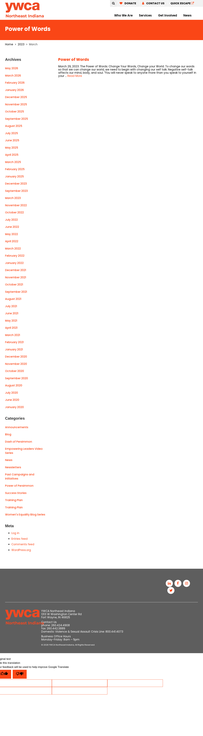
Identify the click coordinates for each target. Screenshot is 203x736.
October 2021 (14, 284)
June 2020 (12, 400)
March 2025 (13, 162)
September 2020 (16, 378)
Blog (8, 434)
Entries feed (19, 539)
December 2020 (16, 356)
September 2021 (16, 292)
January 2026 (14, 90)
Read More (74, 76)
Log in (15, 533)
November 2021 (15, 277)
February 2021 (14, 342)
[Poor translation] (20, 674)
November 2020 (16, 364)
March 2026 (13, 75)
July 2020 (11, 393)
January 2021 (14, 349)
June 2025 (12, 140)
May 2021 (11, 321)
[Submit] (113, 3)
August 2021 (13, 299)
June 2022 (12, 227)
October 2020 (14, 371)
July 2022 (11, 220)
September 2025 (16, 119)
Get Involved (167, 15)
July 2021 (11, 306)
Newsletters (13, 467)
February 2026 (15, 83)
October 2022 (14, 212)
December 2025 (16, 97)
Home (9, 44)
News (187, 15)
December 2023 (16, 184)
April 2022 (11, 241)
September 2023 (16, 191)
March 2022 (13, 248)
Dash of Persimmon (18, 442)
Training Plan (14, 500)
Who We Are (123, 15)
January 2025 (14, 176)
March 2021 (12, 335)
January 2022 (14, 263)
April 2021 (11, 328)
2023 (21, 44)
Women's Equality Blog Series (25, 514)
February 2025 (15, 169)
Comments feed (22, 544)
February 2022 (14, 256)
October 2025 (14, 111)
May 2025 (11, 148)
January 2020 (14, 407)
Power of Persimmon (19, 486)
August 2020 (13, 385)
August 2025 (13, 126)
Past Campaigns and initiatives (19, 476)
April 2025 (11, 155)
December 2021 (15, 270)
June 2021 (11, 313)
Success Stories (15, 493)
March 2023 (13, 198)
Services (145, 15)
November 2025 (16, 104)
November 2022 (16, 205)
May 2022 (11, 234)
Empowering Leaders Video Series (24, 451)
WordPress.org (21, 550)
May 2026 (11, 68)
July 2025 (11, 133)
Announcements (16, 427)
